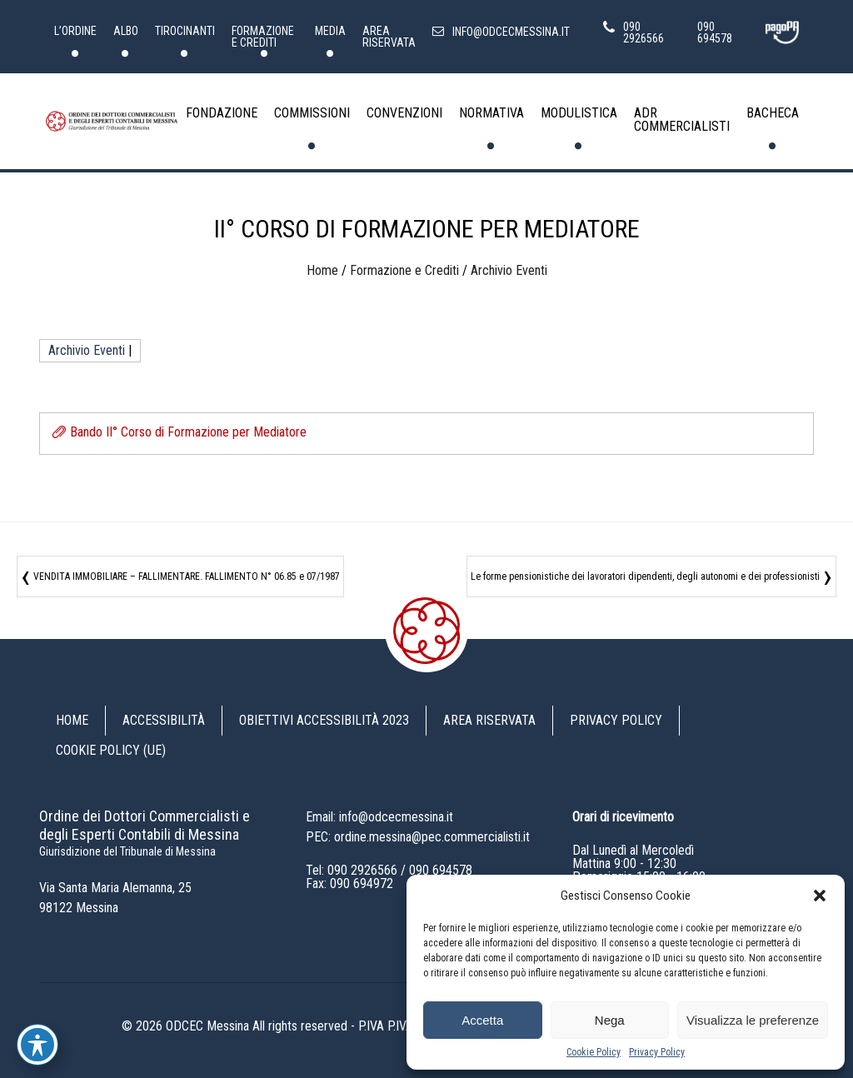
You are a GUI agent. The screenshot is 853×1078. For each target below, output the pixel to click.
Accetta (482, 1020)
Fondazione (221, 113)
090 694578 (440, 870)
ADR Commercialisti (682, 119)
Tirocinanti (185, 30)
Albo (125, 30)
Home (322, 270)
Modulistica (579, 113)
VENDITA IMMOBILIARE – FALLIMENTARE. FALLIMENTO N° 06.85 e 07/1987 (186, 576)
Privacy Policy (657, 1052)
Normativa (491, 113)
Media (330, 30)
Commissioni (312, 113)
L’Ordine (75, 30)
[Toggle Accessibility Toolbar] (37, 1045)
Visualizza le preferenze (752, 1020)
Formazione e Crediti (263, 36)
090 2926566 (362, 870)
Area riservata (389, 36)
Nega (610, 1020)
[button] (819, 895)
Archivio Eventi (509, 270)
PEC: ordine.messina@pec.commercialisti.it (418, 837)
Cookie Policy (593, 1052)
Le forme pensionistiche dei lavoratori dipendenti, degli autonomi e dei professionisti (645, 576)
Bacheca (772, 113)
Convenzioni (404, 113)
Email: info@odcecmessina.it (379, 817)
